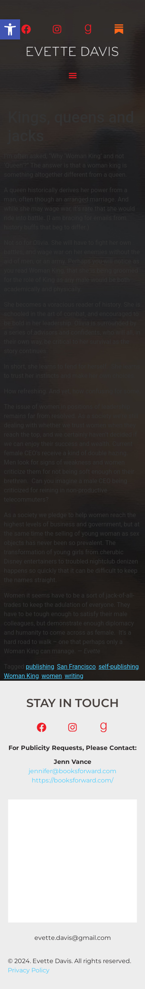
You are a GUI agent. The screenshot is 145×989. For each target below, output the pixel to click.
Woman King (21, 676)
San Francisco (76, 666)
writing (74, 676)
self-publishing (119, 666)
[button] (10, 29)
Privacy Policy (28, 970)
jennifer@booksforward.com (72, 771)
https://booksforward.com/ (72, 780)
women (52, 676)
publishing (40, 666)
